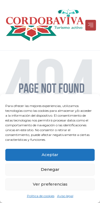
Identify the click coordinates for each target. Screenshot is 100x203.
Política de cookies (40, 196)
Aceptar (50, 154)
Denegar (50, 169)
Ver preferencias (50, 184)
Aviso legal (65, 196)
